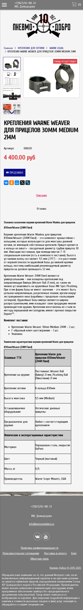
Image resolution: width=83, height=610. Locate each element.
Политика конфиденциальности (39, 548)
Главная (8, 48)
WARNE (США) (56, 48)
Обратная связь (39, 558)
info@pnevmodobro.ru (41, 524)
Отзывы (41, 208)
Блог (74, 553)
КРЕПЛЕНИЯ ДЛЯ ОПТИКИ (31, 48)
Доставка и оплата (55, 553)
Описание (41, 195)
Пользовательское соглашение (21, 553)
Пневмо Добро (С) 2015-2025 (65, 568)
